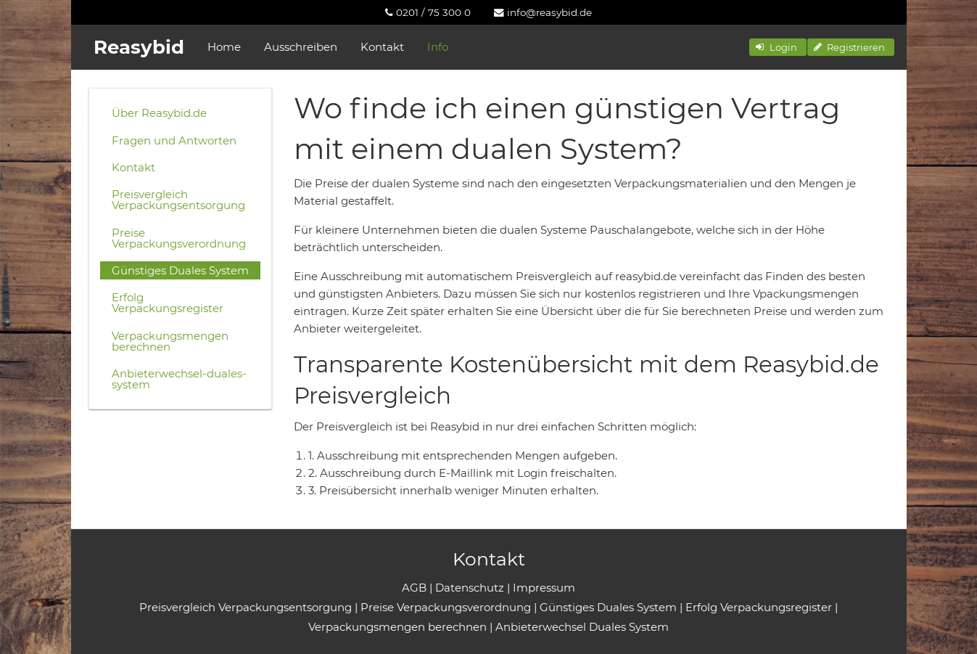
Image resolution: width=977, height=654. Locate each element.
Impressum (544, 587)
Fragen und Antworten (174, 140)
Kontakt (382, 47)
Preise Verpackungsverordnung (179, 238)
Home (224, 47)
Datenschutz (469, 587)
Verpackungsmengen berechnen (170, 341)
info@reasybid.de (543, 12)
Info (437, 47)
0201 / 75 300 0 (428, 12)
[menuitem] (428, 12)
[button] (777, 47)
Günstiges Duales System (180, 270)
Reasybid (139, 47)
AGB (414, 587)
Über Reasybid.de (159, 113)
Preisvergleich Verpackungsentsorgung (178, 199)
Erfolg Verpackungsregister (167, 302)
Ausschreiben (300, 47)
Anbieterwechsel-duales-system (179, 379)
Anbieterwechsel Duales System (582, 627)
